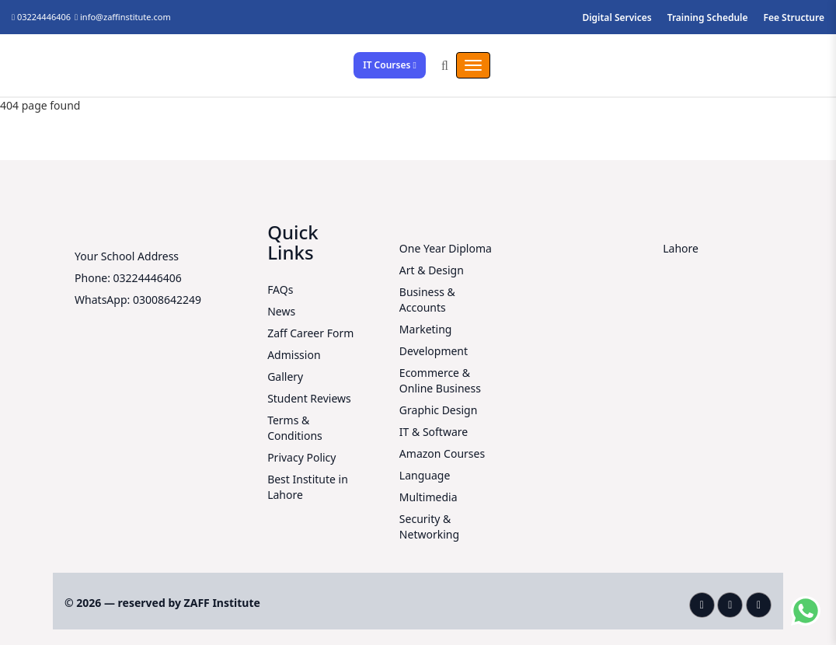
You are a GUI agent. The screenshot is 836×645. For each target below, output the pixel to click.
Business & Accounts (427, 299)
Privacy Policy (301, 457)
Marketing (425, 329)
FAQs (280, 289)
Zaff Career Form (310, 333)
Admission (293, 354)
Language (424, 475)
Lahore (680, 248)
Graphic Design (438, 410)
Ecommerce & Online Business (440, 380)
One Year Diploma (445, 248)
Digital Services (616, 17)
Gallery (285, 376)
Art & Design (431, 270)
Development (433, 350)
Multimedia (428, 497)
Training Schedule (707, 17)
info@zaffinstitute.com (125, 17)
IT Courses (389, 64)
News (281, 311)
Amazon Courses (442, 453)
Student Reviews (309, 398)
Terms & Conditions (294, 428)
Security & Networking (429, 526)
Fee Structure (794, 17)
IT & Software (433, 431)
